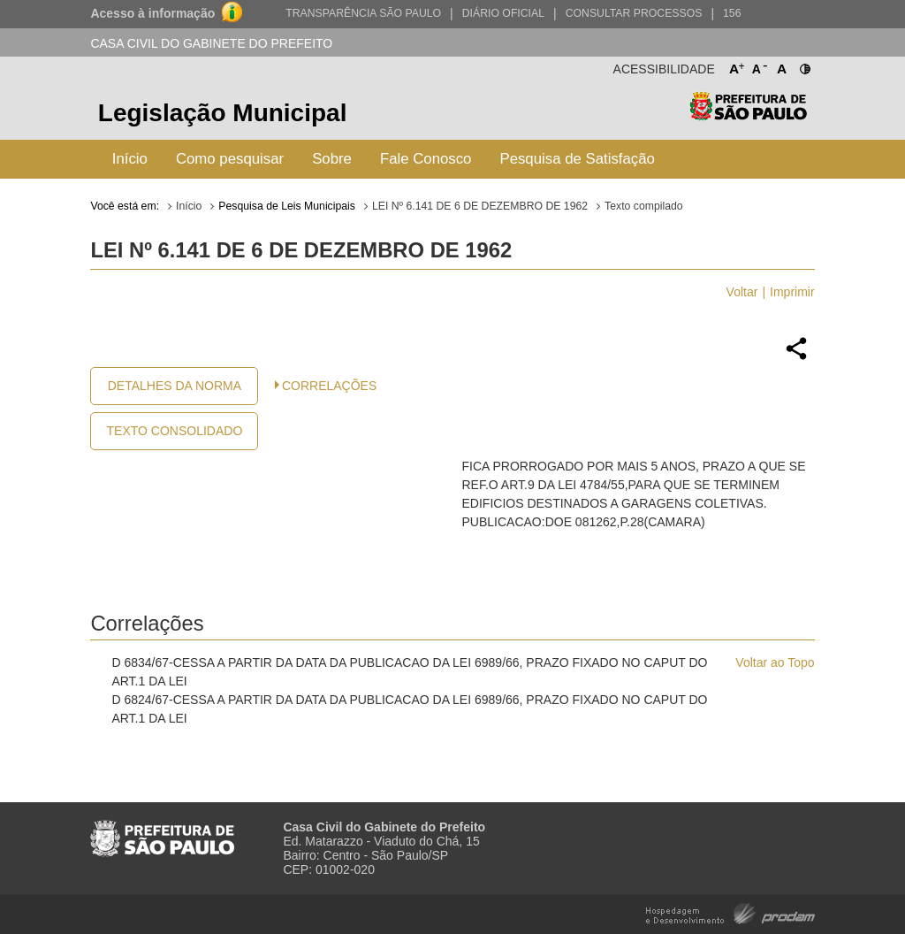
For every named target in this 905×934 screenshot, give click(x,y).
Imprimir (792, 292)
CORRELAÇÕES (329, 386)
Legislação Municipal (222, 112)
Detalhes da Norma (174, 386)
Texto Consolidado (175, 431)
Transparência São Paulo (363, 13)
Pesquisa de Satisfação (576, 158)
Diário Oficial (503, 13)
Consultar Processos (634, 13)
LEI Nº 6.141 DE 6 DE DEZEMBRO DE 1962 (480, 206)
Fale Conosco (426, 158)
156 (732, 13)
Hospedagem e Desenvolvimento (730, 912)
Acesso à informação (152, 13)
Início (130, 158)
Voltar (742, 292)
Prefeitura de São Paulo (748, 115)
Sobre (332, 158)
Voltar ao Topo (774, 662)
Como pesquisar (230, 158)
